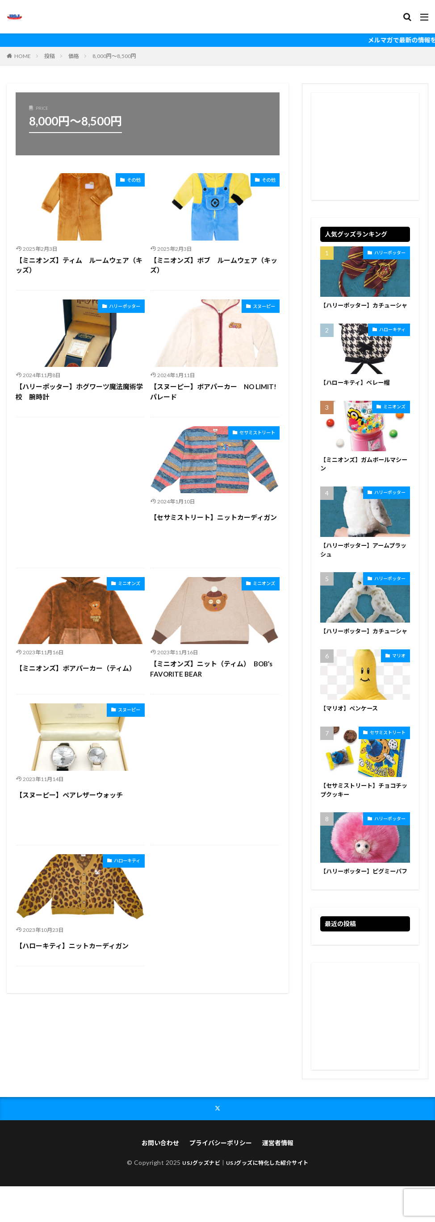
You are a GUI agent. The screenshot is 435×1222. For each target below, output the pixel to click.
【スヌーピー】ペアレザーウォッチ (69, 795)
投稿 (49, 56)
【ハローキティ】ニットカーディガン (72, 946)
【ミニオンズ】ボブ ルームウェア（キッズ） (213, 265)
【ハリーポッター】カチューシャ (364, 310)
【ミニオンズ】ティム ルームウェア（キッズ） (79, 265)
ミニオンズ (124, 584)
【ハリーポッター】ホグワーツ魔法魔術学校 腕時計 (79, 391)
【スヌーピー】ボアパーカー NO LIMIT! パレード (213, 391)
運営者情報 (277, 1178)
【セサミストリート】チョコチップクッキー (364, 814)
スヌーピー (259, 307)
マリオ (399, 678)
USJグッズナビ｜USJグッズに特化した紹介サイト (245, 1198)
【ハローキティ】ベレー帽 (357, 393)
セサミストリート (250, 433)
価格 (73, 56)
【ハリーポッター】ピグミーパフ (364, 901)
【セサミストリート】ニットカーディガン (213, 517)
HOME (22, 56)
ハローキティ (121, 861)
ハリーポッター (118, 307)
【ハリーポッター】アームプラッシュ (363, 562)
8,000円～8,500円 (114, 56)
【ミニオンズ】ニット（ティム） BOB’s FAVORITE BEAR (211, 669)
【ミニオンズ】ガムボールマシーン (364, 475)
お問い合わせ (160, 1178)
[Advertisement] (80, 492)
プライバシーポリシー (220, 1178)
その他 (130, 181)
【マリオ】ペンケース (351, 732)
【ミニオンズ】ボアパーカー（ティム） (76, 668)
